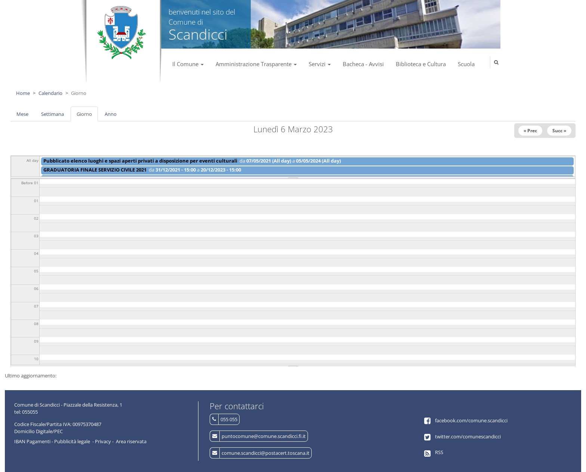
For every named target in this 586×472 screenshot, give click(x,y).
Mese (22, 114)
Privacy (103, 441)
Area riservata (131, 441)
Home (23, 93)
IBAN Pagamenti (32, 441)
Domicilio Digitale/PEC (38, 431)
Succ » (559, 130)
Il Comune (188, 64)
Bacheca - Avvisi (363, 64)
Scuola (466, 64)
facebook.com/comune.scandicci (471, 420)
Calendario (50, 93)
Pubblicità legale (72, 441)
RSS (439, 452)
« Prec (530, 130)
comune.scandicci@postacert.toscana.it (265, 453)
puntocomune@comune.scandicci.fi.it (264, 436)
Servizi (320, 64)
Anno (111, 114)
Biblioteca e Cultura (421, 64)
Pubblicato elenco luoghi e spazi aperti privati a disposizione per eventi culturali (140, 160)
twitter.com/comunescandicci (468, 436)
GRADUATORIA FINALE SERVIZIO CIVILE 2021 (94, 169)
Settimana (52, 114)
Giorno (87, 116)
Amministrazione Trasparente (256, 64)
